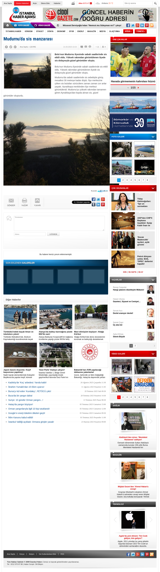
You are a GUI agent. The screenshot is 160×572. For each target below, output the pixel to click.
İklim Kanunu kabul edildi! (20, 417)
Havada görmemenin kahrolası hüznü (133, 81)
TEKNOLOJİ (118, 504)
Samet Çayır (129, 323)
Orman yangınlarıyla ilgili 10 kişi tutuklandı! (29, 409)
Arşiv (35, 3)
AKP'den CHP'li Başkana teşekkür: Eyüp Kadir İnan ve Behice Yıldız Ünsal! (144, 222)
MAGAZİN (117, 455)
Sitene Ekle (45, 3)
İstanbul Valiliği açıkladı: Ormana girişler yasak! (31, 422)
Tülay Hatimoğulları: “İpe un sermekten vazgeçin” (144, 203)
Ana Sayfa (8, 3)
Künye (22, 554)
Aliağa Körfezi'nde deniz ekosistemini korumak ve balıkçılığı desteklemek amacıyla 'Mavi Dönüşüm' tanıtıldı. (91, 336)
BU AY (140, 272)
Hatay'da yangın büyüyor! (20, 404)
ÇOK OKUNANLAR (120, 188)
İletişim (31, 554)
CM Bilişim (39, 564)
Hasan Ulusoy (129, 300)
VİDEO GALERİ (118, 354)
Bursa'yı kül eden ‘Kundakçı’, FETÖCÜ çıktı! (29, 391)
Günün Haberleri (22, 3)
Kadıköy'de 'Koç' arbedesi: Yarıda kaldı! (27, 382)
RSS (62, 554)
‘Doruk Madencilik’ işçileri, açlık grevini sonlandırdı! (143, 241)
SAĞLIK (116, 406)
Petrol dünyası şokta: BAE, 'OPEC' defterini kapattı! (145, 260)
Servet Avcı (129, 312)
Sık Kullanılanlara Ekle (47, 554)
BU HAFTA (132, 272)
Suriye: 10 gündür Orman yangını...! (25, 400)
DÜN (125, 272)
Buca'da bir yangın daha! (20, 395)
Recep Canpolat (129, 288)
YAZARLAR (117, 280)
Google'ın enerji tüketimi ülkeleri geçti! (26, 413)
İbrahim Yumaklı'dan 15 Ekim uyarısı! (26, 387)
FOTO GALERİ (118, 137)
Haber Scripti (29, 564)
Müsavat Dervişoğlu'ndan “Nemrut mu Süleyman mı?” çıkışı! (92, 25)
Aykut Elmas (129, 335)
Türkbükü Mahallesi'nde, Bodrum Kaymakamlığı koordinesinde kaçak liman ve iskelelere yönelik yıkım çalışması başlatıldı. (20, 336)
